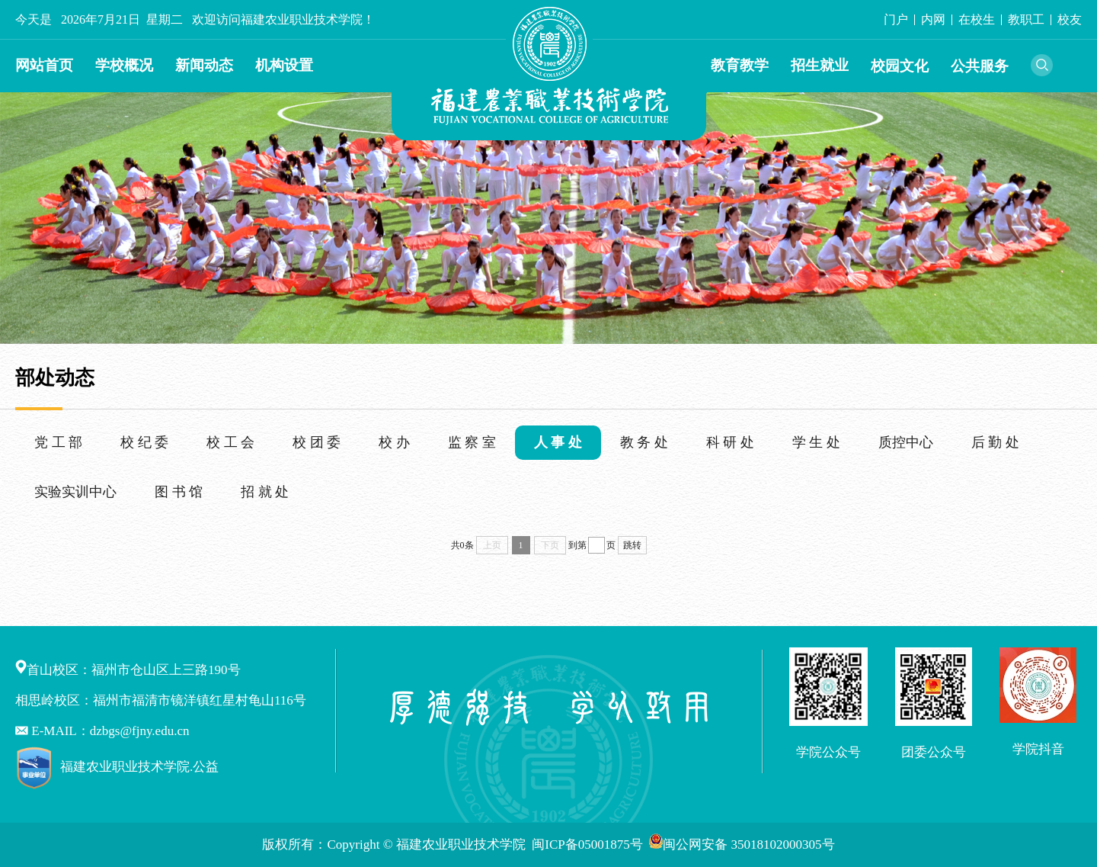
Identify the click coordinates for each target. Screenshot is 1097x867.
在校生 (976, 19)
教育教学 (740, 65)
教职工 (1026, 19)
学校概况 (124, 65)
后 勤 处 (995, 442)
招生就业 (820, 65)
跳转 (632, 545)
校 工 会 (230, 442)
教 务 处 (644, 442)
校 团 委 (317, 442)
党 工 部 (58, 442)
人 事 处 (558, 442)
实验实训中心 (75, 491)
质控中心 (905, 442)
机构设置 (284, 65)
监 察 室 (472, 442)
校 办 (394, 442)
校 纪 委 (144, 442)
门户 (896, 19)
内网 (933, 19)
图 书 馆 (179, 491)
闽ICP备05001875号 (589, 844)
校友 (1069, 19)
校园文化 (900, 66)
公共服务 (980, 66)
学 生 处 (816, 442)
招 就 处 (265, 491)
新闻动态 (204, 65)
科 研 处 (730, 442)
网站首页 (44, 65)
